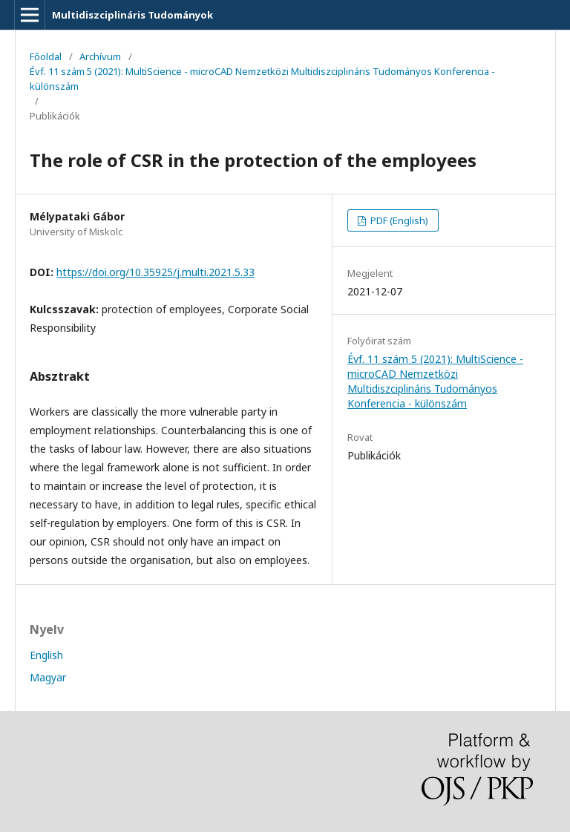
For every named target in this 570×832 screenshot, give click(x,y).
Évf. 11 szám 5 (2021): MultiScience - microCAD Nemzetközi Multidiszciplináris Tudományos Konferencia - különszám (262, 79)
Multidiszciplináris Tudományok (132, 15)
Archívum (100, 56)
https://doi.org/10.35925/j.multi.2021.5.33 (155, 272)
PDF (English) (398, 220)
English (46, 655)
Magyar (48, 677)
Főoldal (46, 56)
